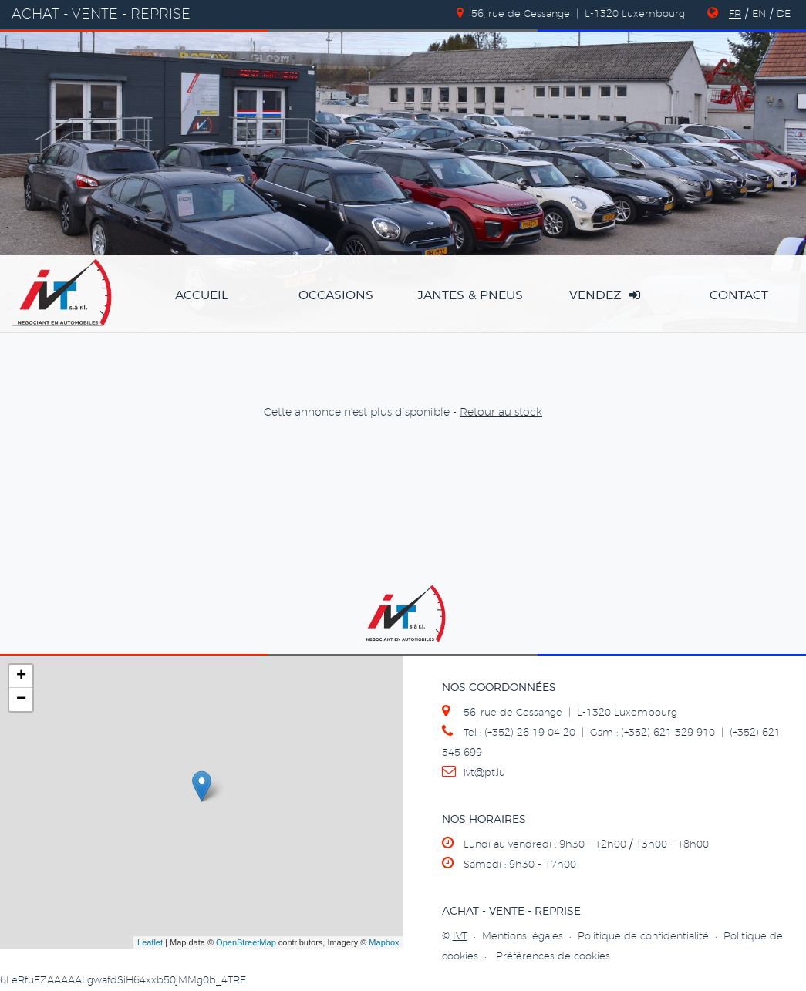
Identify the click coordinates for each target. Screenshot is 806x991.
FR (735, 14)
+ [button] (21, 676)
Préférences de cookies (553, 957)
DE (784, 14)
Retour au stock (501, 412)
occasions (335, 295)
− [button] (21, 699)
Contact (739, 295)
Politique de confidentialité (643, 937)
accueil (201, 295)
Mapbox (384, 942)
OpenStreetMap (246, 942)
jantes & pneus (470, 295)
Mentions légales (522, 937)
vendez (604, 295)
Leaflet (150, 942)
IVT (460, 937)
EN (759, 14)
